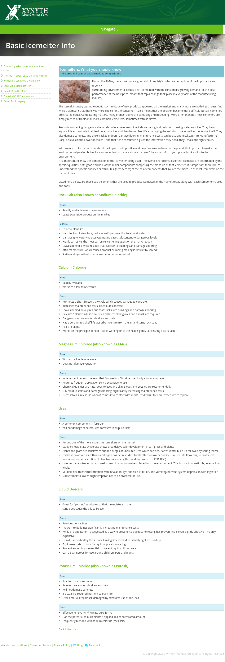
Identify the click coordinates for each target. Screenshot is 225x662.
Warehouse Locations (14, 645)
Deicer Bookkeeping (14, 101)
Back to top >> (67, 629)
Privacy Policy (62, 645)
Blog (78, 645)
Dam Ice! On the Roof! (15, 91)
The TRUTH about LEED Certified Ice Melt (25, 75)
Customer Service (40, 645)
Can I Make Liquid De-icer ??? (19, 85)
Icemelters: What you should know (22, 80)
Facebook (93, 645)
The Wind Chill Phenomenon (19, 96)
